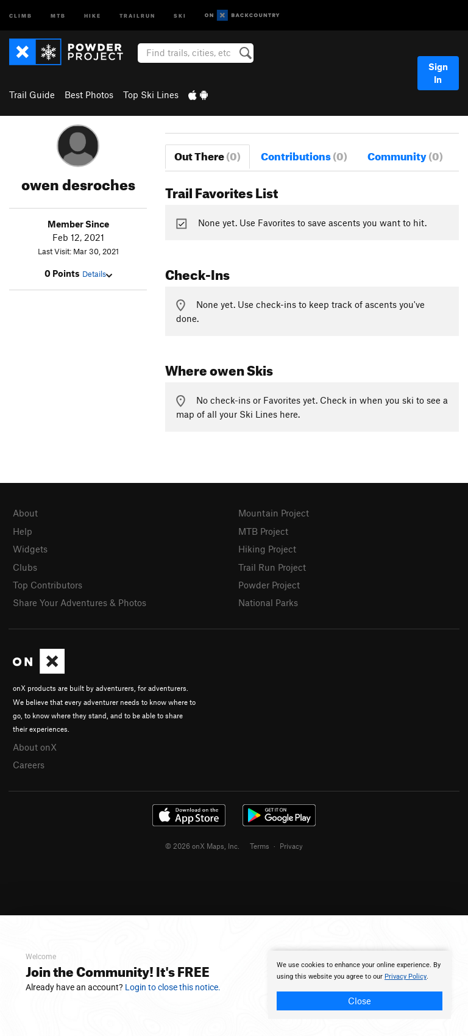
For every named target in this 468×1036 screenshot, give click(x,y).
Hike (92, 15)
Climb (20, 15)
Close (359, 1000)
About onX (35, 746)
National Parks (268, 602)
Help (22, 531)
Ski (180, 15)
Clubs (25, 567)
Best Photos (89, 94)
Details (97, 274)
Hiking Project (267, 548)
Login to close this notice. (173, 987)
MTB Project (263, 531)
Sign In (438, 73)
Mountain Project (273, 512)
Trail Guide (32, 94)
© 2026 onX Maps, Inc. (202, 845)
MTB (58, 15)
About (25, 512)
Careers (28, 764)
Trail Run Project (272, 567)
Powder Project (269, 584)
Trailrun (137, 15)
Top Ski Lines (151, 94)
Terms (259, 845)
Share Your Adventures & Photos (79, 602)
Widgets (30, 548)
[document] (359, 984)
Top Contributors (47, 584)
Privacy (291, 845)
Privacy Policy (406, 977)
